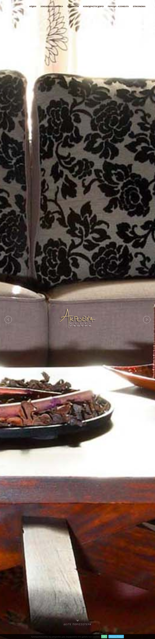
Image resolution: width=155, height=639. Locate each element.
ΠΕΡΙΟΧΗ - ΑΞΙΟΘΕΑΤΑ (118, 6)
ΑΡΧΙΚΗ (32, 6)
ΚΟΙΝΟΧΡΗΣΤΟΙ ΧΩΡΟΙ (93, 6)
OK (104, 636)
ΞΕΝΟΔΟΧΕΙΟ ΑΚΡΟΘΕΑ (51, 6)
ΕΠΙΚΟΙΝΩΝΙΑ (139, 6)
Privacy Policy (116, 636)
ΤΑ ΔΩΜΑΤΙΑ (73, 6)
